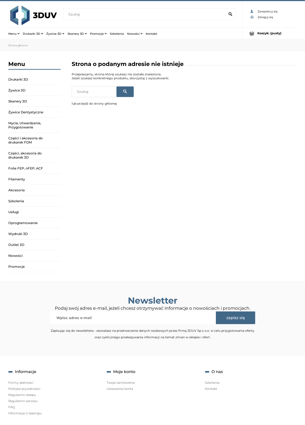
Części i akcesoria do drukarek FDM (25, 140)
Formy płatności (20, 383)
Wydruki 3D (18, 234)
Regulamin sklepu (22, 395)
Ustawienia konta (120, 389)
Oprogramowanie (23, 223)
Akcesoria (16, 190)
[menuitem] (13, 33)
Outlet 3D (16, 245)
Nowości (15, 256)
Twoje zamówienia (121, 383)
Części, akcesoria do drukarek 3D (25, 155)
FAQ (11, 407)
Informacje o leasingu (25, 413)
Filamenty (16, 179)
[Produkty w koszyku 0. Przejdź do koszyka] (269, 33)
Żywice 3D (16, 90)
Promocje (16, 266)
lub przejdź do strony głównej (94, 103)
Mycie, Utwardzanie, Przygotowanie (24, 125)
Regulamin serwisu (23, 401)
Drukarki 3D (18, 79)
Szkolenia (16, 201)
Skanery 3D (17, 101)
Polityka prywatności (24, 389)
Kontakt (211, 389)
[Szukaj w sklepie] (145, 14)
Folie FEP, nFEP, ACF (25, 168)
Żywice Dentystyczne (25, 112)
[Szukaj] (230, 14)
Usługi (13, 212)
